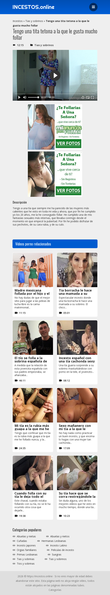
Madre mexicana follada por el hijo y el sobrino (32, 293)
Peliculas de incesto (62, 550)
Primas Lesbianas (27, 554)
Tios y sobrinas (26, 563)
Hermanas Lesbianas (53, 540)
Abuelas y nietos (59, 536)
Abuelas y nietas (26, 536)
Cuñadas (22, 540)
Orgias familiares (27, 550)
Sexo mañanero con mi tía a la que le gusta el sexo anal (75, 428)
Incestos (18, 21)
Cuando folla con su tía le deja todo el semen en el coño (30, 496)
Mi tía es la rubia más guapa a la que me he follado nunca (31, 428)
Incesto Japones (26, 545)
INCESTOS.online (33, 7)
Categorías (55, 590)
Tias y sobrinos (34, 21)
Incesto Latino (58, 545)
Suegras (56, 554)
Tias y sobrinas (25, 559)
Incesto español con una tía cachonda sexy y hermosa (77, 361)
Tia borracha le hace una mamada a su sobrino (75, 293)
